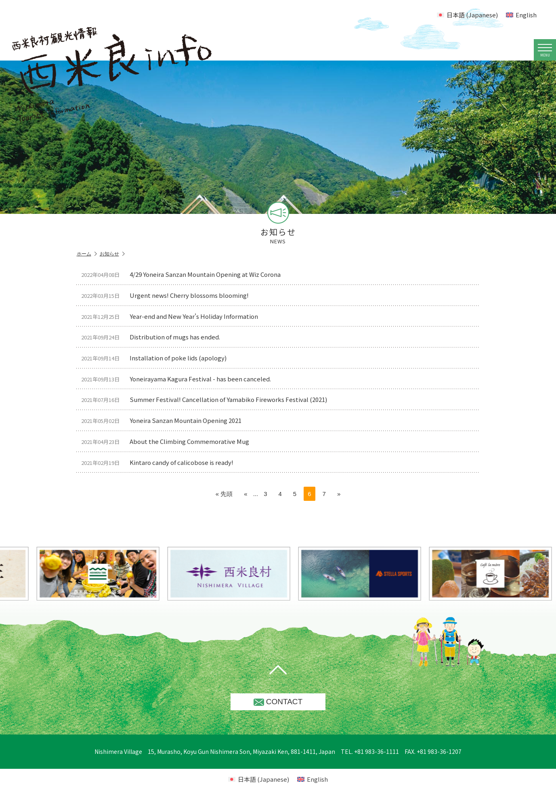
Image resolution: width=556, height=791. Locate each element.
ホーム (87, 254)
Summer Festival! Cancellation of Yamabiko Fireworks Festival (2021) (207, 400)
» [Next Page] (338, 495)
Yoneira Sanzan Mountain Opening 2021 (164, 422)
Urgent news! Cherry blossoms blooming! (168, 295)
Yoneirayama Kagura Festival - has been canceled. (179, 379)
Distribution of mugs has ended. (153, 337)
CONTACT (278, 703)
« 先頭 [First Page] (224, 495)
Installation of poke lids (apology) (157, 358)
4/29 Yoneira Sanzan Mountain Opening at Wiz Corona (184, 274)
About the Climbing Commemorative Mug (168, 443)
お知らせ (112, 254)
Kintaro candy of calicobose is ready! (160, 464)
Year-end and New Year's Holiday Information (172, 316)
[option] (247, 575)
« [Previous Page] (245, 495)
